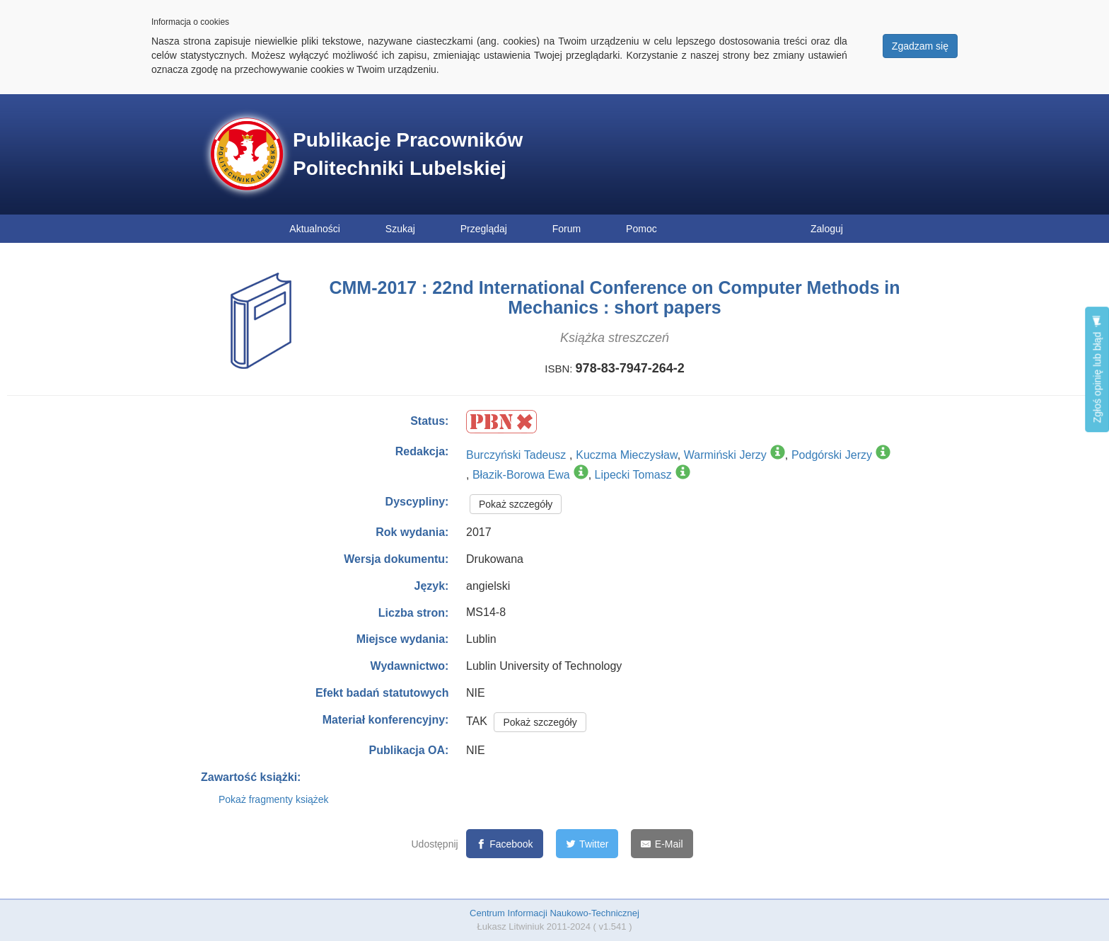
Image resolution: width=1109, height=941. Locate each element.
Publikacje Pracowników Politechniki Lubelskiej (408, 154)
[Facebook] (504, 843)
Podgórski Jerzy (831, 455)
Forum (566, 228)
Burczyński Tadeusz (517, 455)
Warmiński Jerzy (725, 455)
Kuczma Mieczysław (626, 455)
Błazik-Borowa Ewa (521, 475)
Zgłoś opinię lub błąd (1097, 369)
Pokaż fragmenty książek (274, 799)
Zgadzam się (920, 46)
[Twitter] (587, 843)
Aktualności (314, 228)
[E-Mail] (661, 843)
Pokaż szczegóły (515, 504)
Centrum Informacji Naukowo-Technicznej (554, 913)
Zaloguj (827, 228)
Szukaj (400, 228)
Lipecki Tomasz (633, 475)
